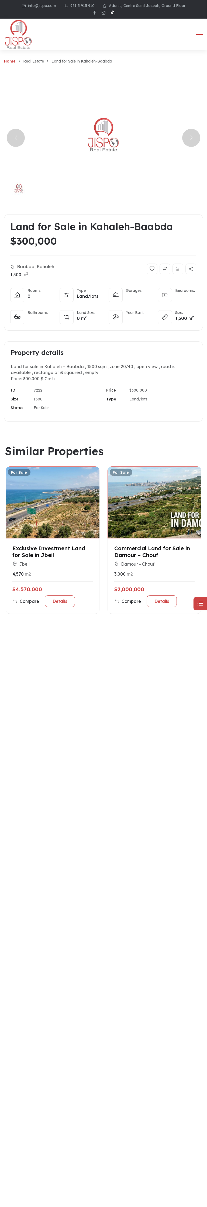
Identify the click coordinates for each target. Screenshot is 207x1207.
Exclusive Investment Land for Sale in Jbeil (48, 551)
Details (60, 601)
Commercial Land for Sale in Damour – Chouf (152, 551)
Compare (25, 601)
